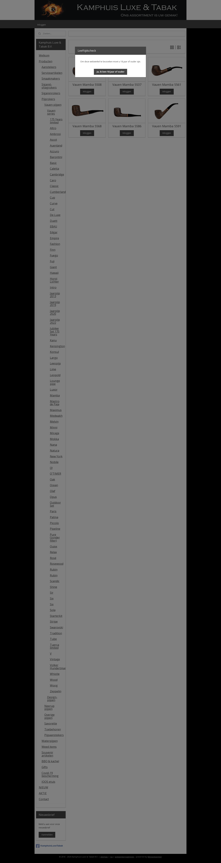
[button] (110, 72)
